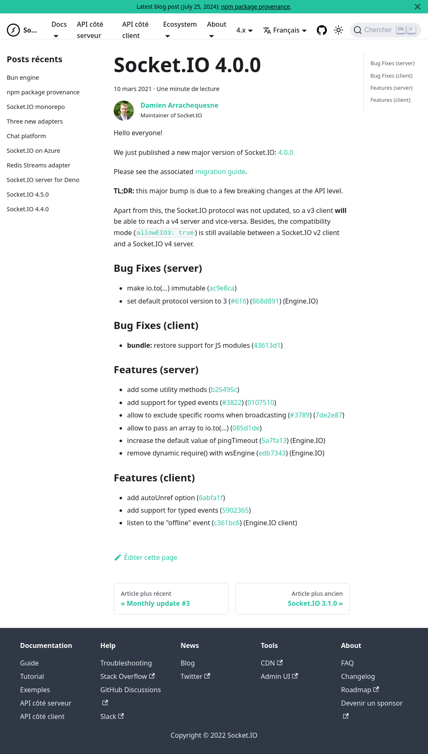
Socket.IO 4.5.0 (28, 194)
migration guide (220, 171)
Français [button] (281, 30)
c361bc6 (227, 522)
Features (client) (390, 100)
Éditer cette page (145, 557)
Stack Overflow (127, 676)
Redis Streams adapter (38, 165)
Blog (188, 663)
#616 (239, 301)
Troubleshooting (126, 663)
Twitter (195, 676)
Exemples (35, 689)
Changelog (358, 676)
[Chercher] (385, 30)
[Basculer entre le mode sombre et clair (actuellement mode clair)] (338, 30)
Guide (29, 663)
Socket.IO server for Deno (43, 180)
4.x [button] (241, 30)
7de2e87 (329, 415)
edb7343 (271, 453)
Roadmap (360, 689)
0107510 (260, 402)
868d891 (265, 301)
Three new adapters (35, 121)
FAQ (347, 663)
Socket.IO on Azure (33, 150)
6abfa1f (211, 497)
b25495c (224, 389)
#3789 (300, 415)
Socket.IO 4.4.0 (28, 209)
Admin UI (279, 676)
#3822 (232, 402)
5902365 (235, 510)
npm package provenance (255, 6)
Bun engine (23, 77)
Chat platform (26, 136)
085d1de (246, 428)
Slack (112, 716)
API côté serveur (90, 30)
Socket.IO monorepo (36, 107)
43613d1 (267, 345)
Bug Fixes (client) (391, 75)
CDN (272, 663)
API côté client (135, 30)
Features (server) (391, 87)
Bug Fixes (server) (392, 63)
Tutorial (32, 676)
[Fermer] (417, 6)
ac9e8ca (221, 288)
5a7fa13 (274, 440)
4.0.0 (285, 152)
